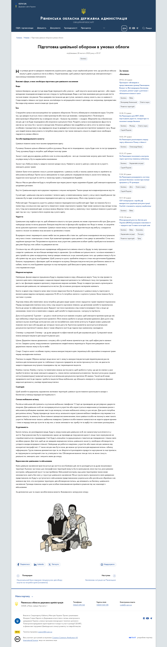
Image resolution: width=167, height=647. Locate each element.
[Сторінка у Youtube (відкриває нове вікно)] (133, 28)
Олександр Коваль (136, 147)
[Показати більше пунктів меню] (104, 28)
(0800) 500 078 (102, 605)
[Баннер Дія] (124, 28)
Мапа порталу (22, 596)
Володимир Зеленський (129, 102)
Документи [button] (55, 28)
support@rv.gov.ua (45, 632)
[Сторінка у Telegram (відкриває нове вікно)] (137, 28)
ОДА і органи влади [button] (24, 28)
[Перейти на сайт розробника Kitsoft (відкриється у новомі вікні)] (132, 637)
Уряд (139, 239)
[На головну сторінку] (83, 15)
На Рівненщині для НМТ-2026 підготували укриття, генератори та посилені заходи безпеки (134, 118)
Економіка (139, 230)
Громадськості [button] (70, 28)
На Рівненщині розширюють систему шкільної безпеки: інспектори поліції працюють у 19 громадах (134, 179)
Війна (131, 98)
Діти (131, 187)
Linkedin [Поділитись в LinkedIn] (40, 564)
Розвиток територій (127, 107)
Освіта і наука (144, 102)
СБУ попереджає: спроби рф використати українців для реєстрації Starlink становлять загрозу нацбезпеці (135, 203)
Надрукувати (109, 564)
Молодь (132, 126)
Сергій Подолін (126, 130)
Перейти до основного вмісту (1, 1)
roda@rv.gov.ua (126, 605)
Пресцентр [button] (86, 28)
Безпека (83, 59)
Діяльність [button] (41, 28)
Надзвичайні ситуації (136, 163)
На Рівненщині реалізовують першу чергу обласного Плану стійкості (133, 141)
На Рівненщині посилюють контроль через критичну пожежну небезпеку (134, 157)
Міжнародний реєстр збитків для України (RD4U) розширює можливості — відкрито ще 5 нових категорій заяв (135, 222)
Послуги (140, 234)
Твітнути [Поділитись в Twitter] (55, 564)
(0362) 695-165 (79, 605)
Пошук (149, 28)
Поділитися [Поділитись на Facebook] (25, 564)
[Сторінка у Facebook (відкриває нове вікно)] (130, 28)
